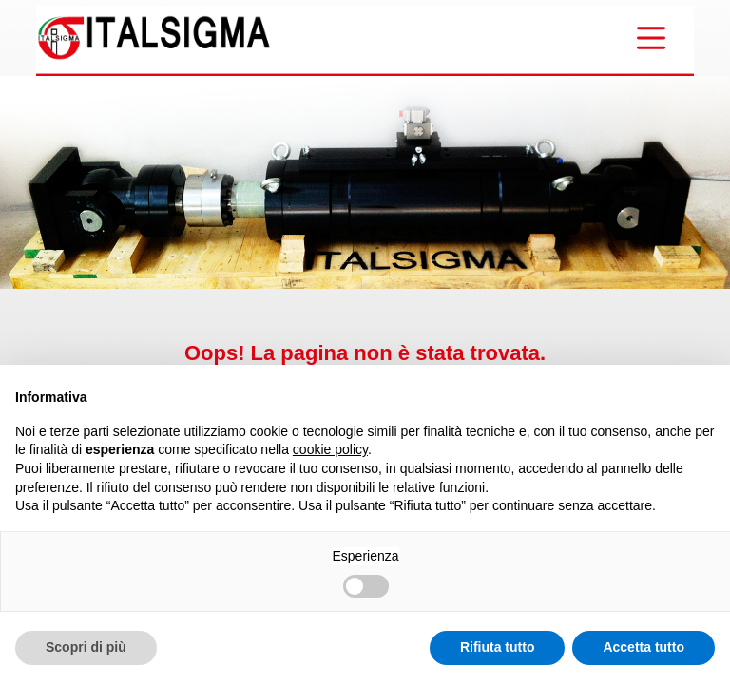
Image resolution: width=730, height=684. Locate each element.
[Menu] (651, 38)
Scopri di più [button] (86, 647)
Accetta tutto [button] (643, 647)
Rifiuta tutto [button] (497, 647)
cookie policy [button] (330, 449)
